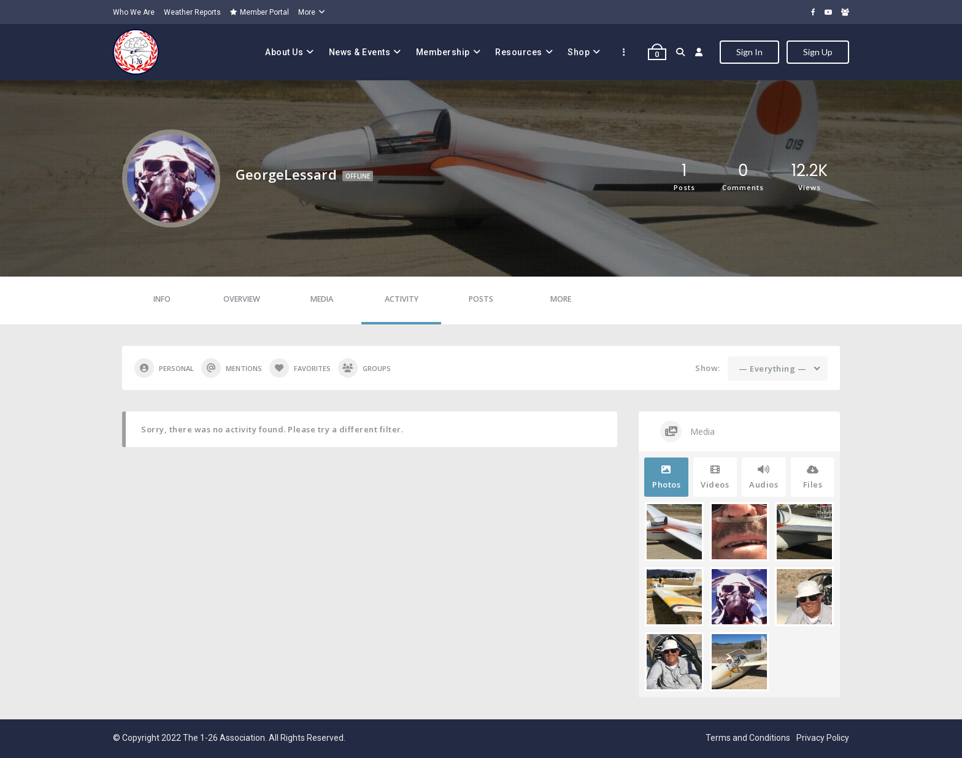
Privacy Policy (822, 737)
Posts (481, 299)
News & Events (360, 52)
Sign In (749, 52)
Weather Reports (192, 12)
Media (321, 299)
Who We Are (134, 12)
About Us (284, 52)
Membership (443, 52)
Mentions (231, 368)
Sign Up (818, 52)
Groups (364, 368)
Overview (241, 299)
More (306, 12)
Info (162, 299)
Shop (579, 52)
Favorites (300, 368)
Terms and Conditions (748, 737)
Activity (401, 299)
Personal (164, 368)
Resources (518, 52)
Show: (707, 368)
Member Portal (259, 12)
